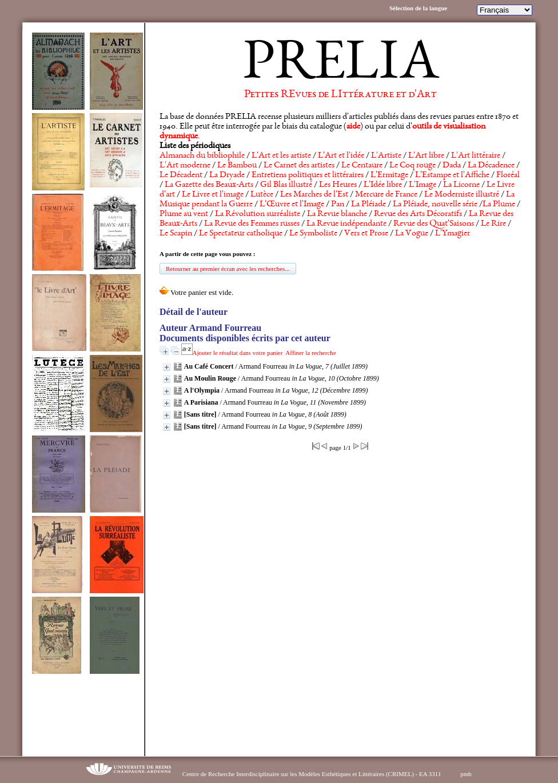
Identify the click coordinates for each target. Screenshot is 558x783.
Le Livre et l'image (213, 194)
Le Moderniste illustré (461, 194)
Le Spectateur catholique (240, 233)
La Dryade (227, 175)
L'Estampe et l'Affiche (452, 175)
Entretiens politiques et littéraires (308, 175)
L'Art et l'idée (341, 156)
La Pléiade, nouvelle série (435, 204)
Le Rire (493, 224)
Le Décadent (181, 175)
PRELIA (340, 65)
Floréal (508, 175)
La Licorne (461, 185)
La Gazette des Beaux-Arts (209, 185)
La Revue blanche (337, 214)
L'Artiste (386, 156)
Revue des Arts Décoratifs (418, 214)
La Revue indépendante (346, 224)
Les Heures (338, 185)
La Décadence (491, 165)
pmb (466, 773)
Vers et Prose (366, 233)
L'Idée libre (383, 185)
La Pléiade (368, 204)
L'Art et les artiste (281, 156)
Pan (337, 204)
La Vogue (411, 233)
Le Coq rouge (412, 165)
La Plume (499, 204)
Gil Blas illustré (286, 185)
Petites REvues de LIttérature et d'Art (340, 95)
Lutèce (261, 194)
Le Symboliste (313, 233)
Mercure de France (386, 194)
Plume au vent (184, 214)
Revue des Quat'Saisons (433, 224)
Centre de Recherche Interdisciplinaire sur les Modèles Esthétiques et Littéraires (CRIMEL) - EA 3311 (311, 773)
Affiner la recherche (310, 352)
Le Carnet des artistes (299, 165)
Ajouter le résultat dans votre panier (238, 352)
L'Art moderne (185, 165)
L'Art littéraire (475, 156)
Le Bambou (237, 165)
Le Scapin (176, 233)
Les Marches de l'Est (314, 194)
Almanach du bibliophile (202, 156)
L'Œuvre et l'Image (292, 204)
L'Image (422, 185)
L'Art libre (426, 156)
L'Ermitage (389, 175)
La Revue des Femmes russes (252, 224)
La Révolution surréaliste (257, 214)
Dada (452, 165)
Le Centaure (361, 165)
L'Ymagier (452, 233)
